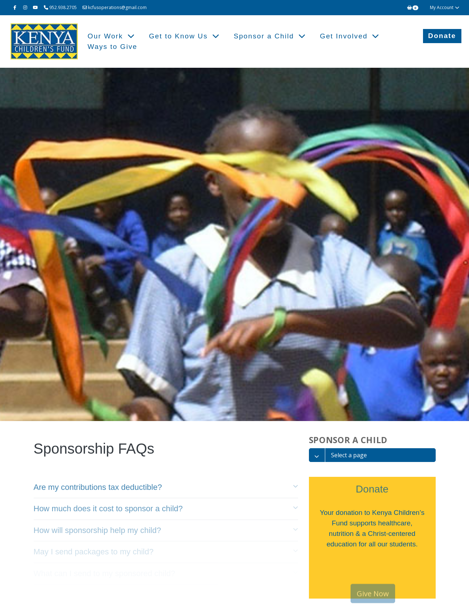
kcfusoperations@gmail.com (115, 7)
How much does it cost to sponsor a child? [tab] (108, 508)
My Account (445, 7)
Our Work (107, 36)
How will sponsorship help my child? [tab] (97, 530)
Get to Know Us (179, 36)
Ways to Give (112, 46)
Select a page (349, 455)
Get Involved (345, 36)
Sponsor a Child (265, 36)
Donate (442, 35)
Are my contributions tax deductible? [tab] (98, 487)
